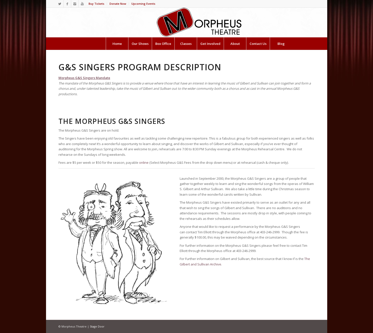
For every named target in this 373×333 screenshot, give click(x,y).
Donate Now (117, 3)
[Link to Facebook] (67, 3)
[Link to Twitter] (59, 3)
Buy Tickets (96, 3)
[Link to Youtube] (82, 3)
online (144, 162)
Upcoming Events (143, 3)
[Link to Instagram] (74, 3)
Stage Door (97, 326)
